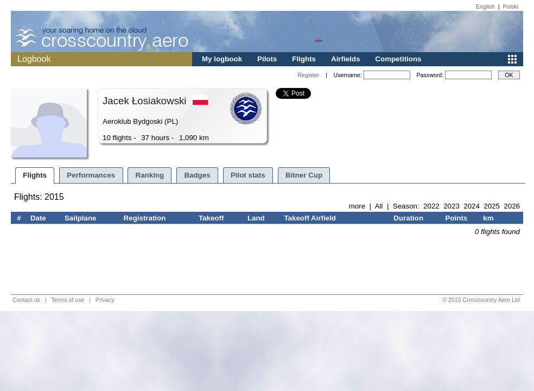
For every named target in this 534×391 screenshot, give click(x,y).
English (485, 6)
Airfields (345, 59)
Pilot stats (248, 175)
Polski (510, 6)
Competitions (398, 59)
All (379, 206)
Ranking (150, 175)
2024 (471, 206)
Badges (197, 175)
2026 (512, 206)
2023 (451, 206)
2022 (431, 206)
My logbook (222, 59)
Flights (304, 59)
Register (308, 75)
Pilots (267, 59)
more (357, 206)
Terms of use (67, 300)
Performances (91, 175)
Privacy (105, 300)
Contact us (26, 300)
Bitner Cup (303, 175)
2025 (492, 206)
